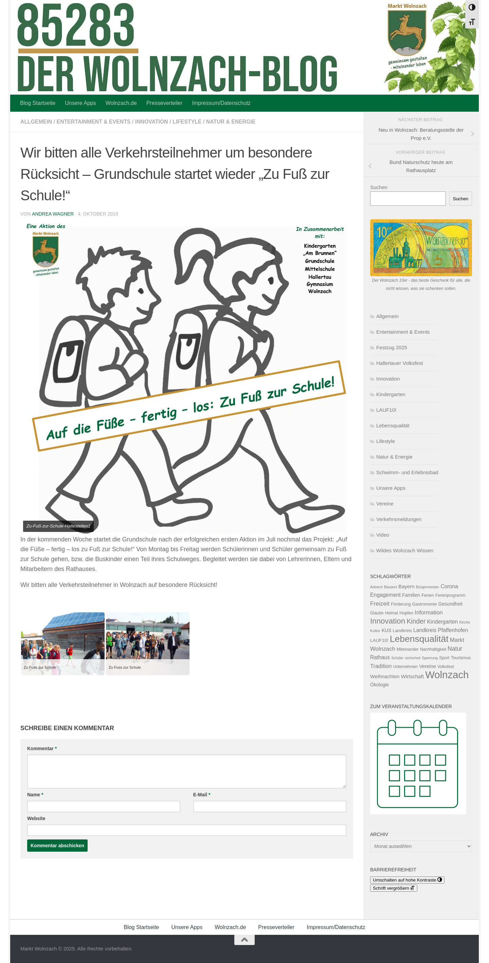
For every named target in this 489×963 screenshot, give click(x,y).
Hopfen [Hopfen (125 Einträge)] (406, 613)
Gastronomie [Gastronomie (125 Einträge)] (424, 604)
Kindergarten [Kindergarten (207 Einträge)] (442, 622)
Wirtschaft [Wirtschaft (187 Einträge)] (412, 676)
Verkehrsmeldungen (398, 519)
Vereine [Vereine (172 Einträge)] (427, 666)
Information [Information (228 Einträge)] (428, 612)
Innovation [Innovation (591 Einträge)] (387, 621)
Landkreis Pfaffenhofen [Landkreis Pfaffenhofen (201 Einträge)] (440, 630)
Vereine (385, 503)
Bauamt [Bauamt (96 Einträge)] (390, 587)
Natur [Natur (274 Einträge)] (455, 648)
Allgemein (36, 122)
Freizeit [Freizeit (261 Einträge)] (380, 603)
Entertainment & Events (94, 122)
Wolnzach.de (121, 103)
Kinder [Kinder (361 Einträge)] (415, 621)
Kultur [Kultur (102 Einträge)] (375, 631)
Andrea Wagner (53, 214)
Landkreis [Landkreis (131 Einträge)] (402, 630)
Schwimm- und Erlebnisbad (407, 472)
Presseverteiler (164, 103)
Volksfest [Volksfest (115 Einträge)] (445, 666)
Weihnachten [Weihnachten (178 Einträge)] (384, 676)
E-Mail (202, 794)
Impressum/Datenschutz (221, 103)
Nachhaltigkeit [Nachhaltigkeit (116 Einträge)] (433, 649)
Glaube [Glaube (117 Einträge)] (377, 613)
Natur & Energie (233, 122)
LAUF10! (386, 410)
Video (382, 535)
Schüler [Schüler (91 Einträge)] (397, 658)
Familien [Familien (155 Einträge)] (411, 595)
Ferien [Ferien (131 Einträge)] (427, 595)
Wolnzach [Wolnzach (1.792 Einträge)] (447, 674)
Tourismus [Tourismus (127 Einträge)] (461, 657)
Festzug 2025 (391, 347)
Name (35, 794)
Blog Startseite (37, 103)
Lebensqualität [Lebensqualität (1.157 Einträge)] (419, 639)
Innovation (152, 122)
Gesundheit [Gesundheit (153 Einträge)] (450, 604)
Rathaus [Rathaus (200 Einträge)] (380, 657)
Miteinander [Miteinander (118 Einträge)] (408, 649)
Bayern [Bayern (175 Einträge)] (406, 586)
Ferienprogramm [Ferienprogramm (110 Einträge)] (450, 595)
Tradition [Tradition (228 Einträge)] (381, 666)
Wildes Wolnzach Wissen (404, 550)
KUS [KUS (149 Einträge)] (386, 630)
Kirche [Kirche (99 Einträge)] (464, 622)
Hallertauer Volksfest (399, 363)
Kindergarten (390, 394)
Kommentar (42, 748)
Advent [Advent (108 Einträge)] (376, 587)
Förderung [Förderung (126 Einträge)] (401, 604)
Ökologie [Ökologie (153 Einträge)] (379, 684)
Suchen (378, 187)
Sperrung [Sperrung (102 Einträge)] (430, 658)
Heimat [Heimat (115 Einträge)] (391, 613)
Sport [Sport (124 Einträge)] (444, 657)
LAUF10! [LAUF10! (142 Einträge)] (379, 640)
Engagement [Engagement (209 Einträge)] (385, 595)
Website (36, 818)
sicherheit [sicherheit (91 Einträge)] (413, 658)
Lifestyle (188, 122)
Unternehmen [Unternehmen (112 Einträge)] (405, 666)
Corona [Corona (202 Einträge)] (449, 586)
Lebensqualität (393, 425)
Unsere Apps (80, 103)
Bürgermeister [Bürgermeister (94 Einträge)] (427, 587)
